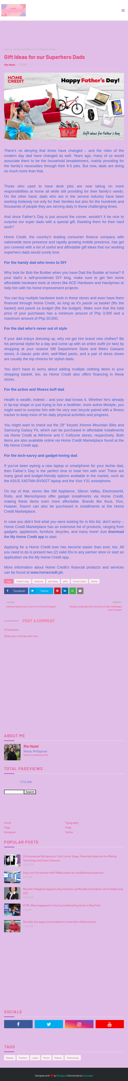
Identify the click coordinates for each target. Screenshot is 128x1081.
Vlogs (68, 827)
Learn (35, 1057)
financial (38, 581)
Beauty (10, 1057)
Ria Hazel (9, 64)
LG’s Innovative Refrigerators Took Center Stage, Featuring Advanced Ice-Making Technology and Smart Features (70, 858)
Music (46, 1057)
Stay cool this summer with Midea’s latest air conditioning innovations (63, 872)
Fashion (23, 1057)
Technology (73, 1057)
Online (16, 49)
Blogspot (62, 1075)
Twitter (69, 832)
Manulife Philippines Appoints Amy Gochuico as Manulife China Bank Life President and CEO (73, 891)
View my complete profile (36, 755)
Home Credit (79, 581)
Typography (72, 822)
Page (7, 827)
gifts (65, 581)
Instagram (10, 832)
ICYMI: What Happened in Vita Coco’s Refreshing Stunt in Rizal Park (62, 905)
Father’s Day (22, 581)
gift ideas (53, 581)
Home (7, 49)
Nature (58, 1057)
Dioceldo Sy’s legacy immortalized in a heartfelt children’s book (59, 921)
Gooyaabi (88, 1075)
